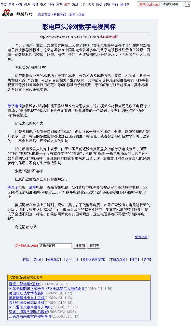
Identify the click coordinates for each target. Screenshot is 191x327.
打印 (134, 259)
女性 (83, 4)
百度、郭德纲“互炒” (24, 284)
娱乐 (27, 4)
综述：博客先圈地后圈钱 (28, 312)
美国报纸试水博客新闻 (27, 293)
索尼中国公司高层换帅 (27, 303)
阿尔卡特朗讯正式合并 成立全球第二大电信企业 (47, 289)
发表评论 (141, 237)
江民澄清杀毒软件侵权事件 (30, 316)
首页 (4, 4)
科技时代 (60, 14)
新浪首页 (44, 14)
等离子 (13, 187)
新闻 (11, 4)
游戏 (75, 4)
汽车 (59, 4)
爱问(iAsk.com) (26, 245)
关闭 (147, 259)
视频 (35, 4)
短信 (99, 4)
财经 (43, 4)
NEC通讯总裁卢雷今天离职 (30, 307)
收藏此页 (53, 259)
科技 (51, 4)
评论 (26, 259)
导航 (115, 4)
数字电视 (15, 106)
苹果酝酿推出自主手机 (27, 298)
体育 (19, 4)
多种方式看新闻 (93, 259)
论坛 (38, 259)
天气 (91, 4)
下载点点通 (117, 259)
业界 (72, 14)
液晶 (32, 187)
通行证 (124, 4)
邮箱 (107, 4)
